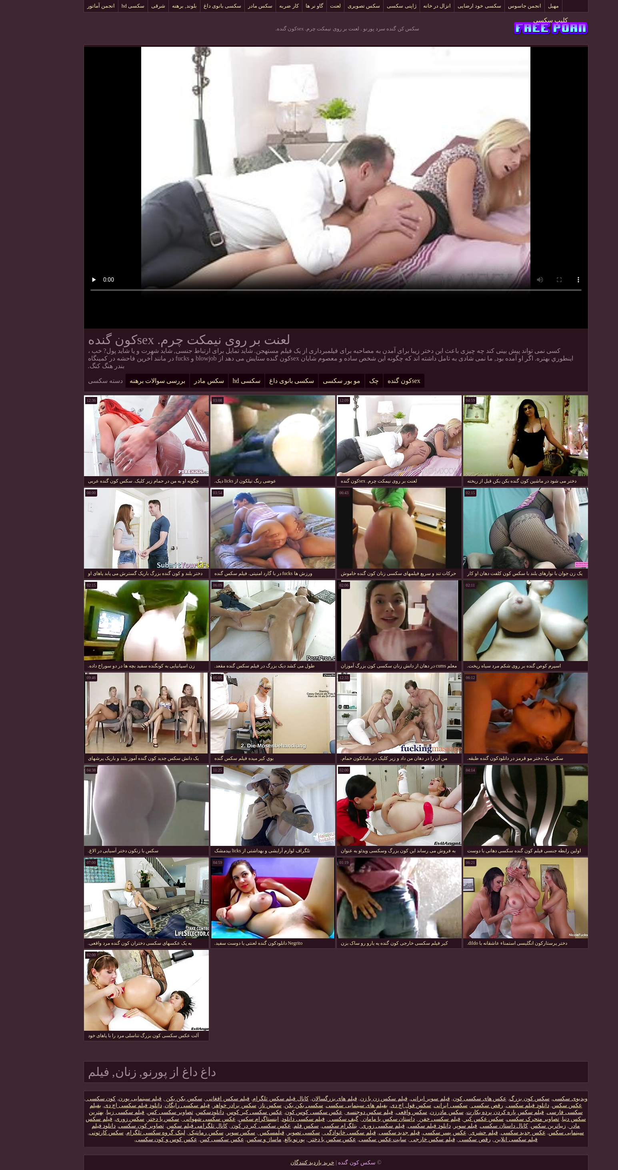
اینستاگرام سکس (232, 1119)
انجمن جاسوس (497, 6)
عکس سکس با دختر (305, 1139)
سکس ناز (243, 1105)
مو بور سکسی (315, 380)
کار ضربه (262, 6)
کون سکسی (74, 1099)
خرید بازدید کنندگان (286, 1163)
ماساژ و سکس (237, 1139)
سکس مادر (233, 6)
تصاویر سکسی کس (143, 1112)
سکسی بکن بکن (277, 1105)
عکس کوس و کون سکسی (139, 1139)
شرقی (131, 6)
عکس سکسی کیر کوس (228, 1112)
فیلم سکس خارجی (405, 1139)
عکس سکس (540, 1105)
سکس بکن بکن (157, 1099)
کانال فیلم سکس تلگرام (254, 1099)
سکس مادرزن (420, 1112)
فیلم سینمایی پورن (113, 1099)
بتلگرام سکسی (313, 1126)
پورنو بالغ (268, 1139)
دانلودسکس (183, 1112)
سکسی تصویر (277, 1133)
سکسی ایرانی (424, 1105)
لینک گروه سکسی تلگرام (129, 1133)
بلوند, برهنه (157, 6)
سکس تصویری (337, 6)
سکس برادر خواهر (208, 1105)
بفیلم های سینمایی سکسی (330, 1105)
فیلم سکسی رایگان (160, 1105)
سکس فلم (279, 1126)
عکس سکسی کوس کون (287, 1112)
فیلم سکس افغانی (200, 1099)
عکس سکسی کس (195, 1139)
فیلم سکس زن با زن (357, 1099)
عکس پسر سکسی (418, 1133)
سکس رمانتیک (179, 1133)
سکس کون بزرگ (502, 1099)
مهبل (526, 6)
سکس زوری (103, 1119)
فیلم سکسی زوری (355, 1126)
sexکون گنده (377, 380)
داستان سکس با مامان (361, 1119)
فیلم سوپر (439, 1126)
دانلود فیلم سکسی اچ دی (106, 1105)
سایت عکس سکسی (356, 1139)
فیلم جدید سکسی (372, 1133)
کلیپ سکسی (523, 20)
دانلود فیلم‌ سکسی (500, 1105)
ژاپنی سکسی (374, 6)
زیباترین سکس (521, 1126)
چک (347, 380)
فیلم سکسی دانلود (276, 1119)
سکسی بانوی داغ (196, 6)
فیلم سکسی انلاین (489, 1139)
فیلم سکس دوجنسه (342, 1112)
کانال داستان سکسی (477, 1126)
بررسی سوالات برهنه (130, 380)
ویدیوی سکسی (543, 1099)
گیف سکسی (316, 1119)
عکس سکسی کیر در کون (234, 1126)
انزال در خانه (410, 6)
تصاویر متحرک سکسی (506, 1119)
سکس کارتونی (79, 1133)
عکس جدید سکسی (496, 1133)
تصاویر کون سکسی (114, 1126)
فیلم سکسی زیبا (99, 1112)
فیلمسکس (244, 1133)
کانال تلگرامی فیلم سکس (170, 1126)
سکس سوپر (214, 1133)
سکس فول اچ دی (384, 1105)
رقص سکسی (460, 1105)
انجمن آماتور (74, 6)
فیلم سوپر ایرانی (403, 1099)
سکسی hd (106, 6)
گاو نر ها (288, 6)
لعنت (308, 6)
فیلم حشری (456, 1133)
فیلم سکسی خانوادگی (322, 1133)
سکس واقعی (385, 1112)
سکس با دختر (136, 1119)
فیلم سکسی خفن (412, 1119)
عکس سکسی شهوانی (182, 1119)
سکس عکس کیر (456, 1119)
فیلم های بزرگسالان (307, 1099)
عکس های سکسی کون (453, 1099)
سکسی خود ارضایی (452, 6)
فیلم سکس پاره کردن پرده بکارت (479, 1112)
